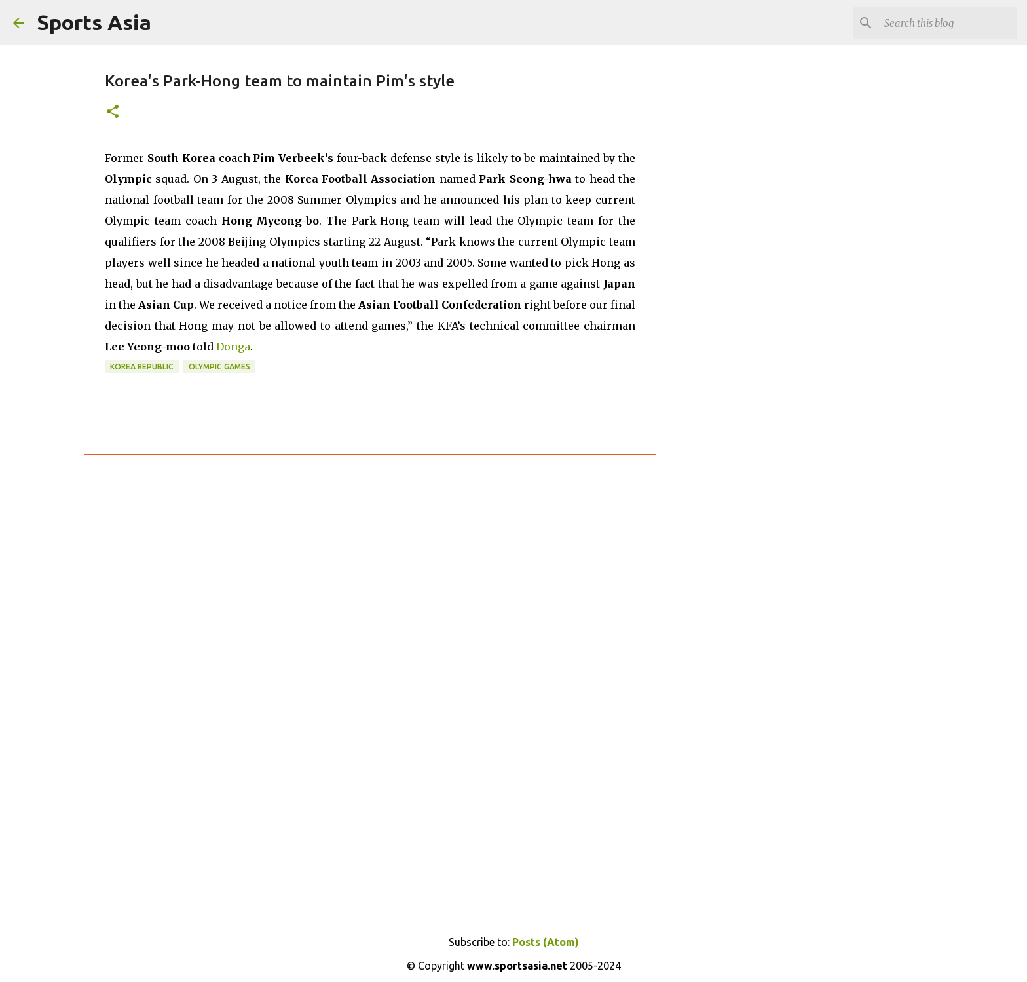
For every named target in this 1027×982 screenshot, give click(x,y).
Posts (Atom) (545, 942)
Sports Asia (94, 22)
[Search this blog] (948, 23)
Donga (233, 346)
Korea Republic (142, 366)
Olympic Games (219, 366)
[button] (113, 112)
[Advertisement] (723, 262)
